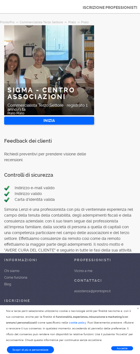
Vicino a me (83, 271)
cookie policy (77, 322)
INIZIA (49, 120)
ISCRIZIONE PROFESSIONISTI (110, 7)
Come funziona (15, 277)
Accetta (122, 348)
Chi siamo (11, 271)
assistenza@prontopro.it (92, 291)
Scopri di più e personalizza (30, 349)
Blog (7, 284)
